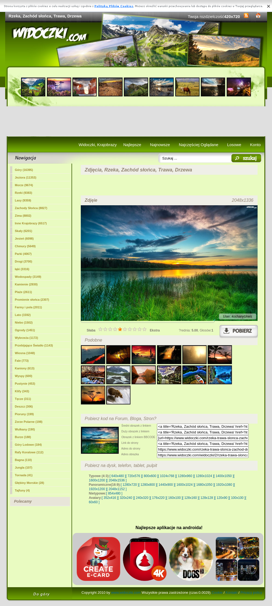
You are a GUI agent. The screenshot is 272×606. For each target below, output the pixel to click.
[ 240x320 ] (142, 498)
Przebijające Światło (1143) (34, 345)
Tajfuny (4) (22, 490)
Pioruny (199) (24, 414)
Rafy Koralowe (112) (29, 452)
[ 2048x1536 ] (117, 480)
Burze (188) (23, 437)
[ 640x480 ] (118, 476)
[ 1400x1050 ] (224, 476)
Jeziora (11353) (25, 177)
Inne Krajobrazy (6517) (31, 223)
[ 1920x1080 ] (224, 485)
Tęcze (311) (23, 398)
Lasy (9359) (23, 200)
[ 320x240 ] (126, 498)
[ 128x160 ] (191, 498)
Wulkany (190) (25, 429)
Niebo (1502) (24, 322)
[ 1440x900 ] (166, 485)
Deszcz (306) (24, 406)
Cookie (217, 592)
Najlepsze (132, 144)
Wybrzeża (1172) (26, 337)
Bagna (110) (23, 460)
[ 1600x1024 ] (184, 485)
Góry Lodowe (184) (28, 444)
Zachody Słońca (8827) (31, 208)
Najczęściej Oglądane (198, 144)
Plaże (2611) (23, 292)
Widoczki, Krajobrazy (98, 144)
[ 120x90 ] (222, 498)
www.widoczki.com (126, 592)
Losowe (234, 144)
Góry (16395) (24, 169)
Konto (255, 144)
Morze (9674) (24, 185)
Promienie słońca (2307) (32, 299)
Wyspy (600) (23, 376)
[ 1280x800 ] (148, 485)
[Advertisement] (136, 121)
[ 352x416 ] (110, 498)
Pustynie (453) (25, 383)
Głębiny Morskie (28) (29, 482)
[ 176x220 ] (158, 498)
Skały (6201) (23, 231)
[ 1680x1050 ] (204, 485)
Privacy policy (251, 592)
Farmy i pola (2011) (28, 307)
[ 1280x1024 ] (204, 476)
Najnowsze (160, 144)
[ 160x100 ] (174, 498)
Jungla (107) (23, 467)
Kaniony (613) (25, 368)
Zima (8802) (23, 215)
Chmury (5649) (25, 246)
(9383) (23, 192)
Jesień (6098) (24, 238)
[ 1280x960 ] (185, 476)
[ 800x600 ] (150, 476)
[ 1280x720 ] (130, 485)
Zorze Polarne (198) (28, 421)
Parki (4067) (23, 253)
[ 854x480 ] (114, 493)
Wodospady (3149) (28, 276)
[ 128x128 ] (207, 498)
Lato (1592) (23, 314)
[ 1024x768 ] (167, 476)
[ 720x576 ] (134, 476)
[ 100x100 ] (237, 498)
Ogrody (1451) (25, 330)
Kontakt (231, 592)
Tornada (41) (24, 475)
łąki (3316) (22, 269)
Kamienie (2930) (26, 284)
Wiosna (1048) (25, 353)
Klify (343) (22, 391)
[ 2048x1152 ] (117, 489)
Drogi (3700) (23, 261)
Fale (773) (22, 360)
